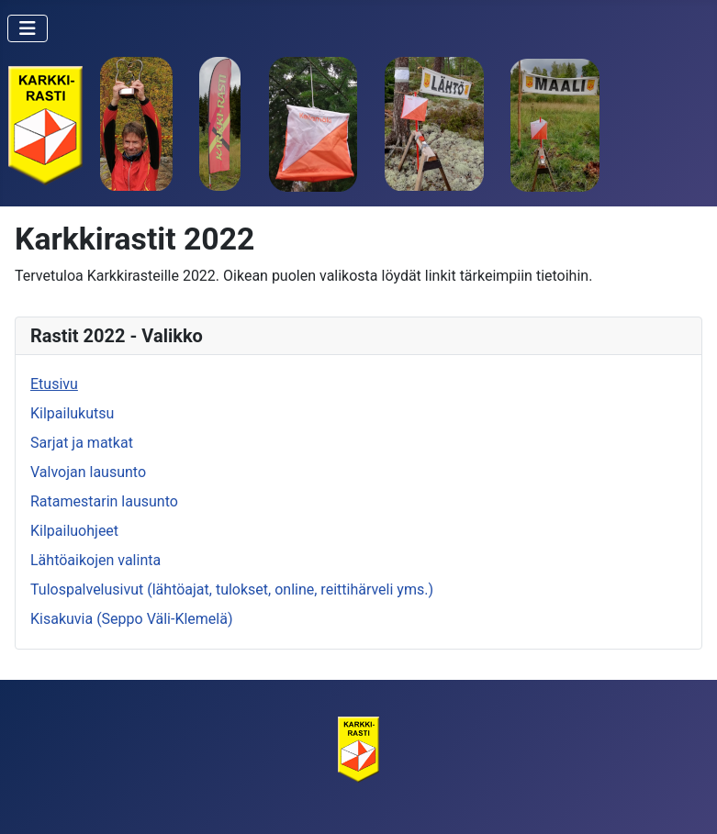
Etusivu (54, 384)
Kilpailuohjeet (74, 530)
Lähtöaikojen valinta (95, 560)
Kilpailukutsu (72, 413)
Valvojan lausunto (88, 472)
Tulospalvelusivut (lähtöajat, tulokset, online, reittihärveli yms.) (231, 589)
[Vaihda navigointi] (27, 28)
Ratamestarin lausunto (104, 501)
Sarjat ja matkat (81, 442)
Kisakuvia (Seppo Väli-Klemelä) (131, 619)
